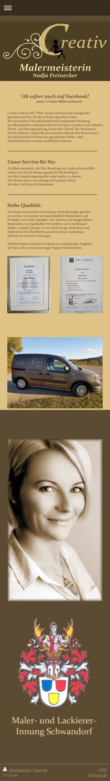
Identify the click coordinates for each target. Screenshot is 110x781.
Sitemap (40, 770)
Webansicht (97, 775)
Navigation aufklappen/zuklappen (55, 7)
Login (102, 769)
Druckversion (17, 770)
